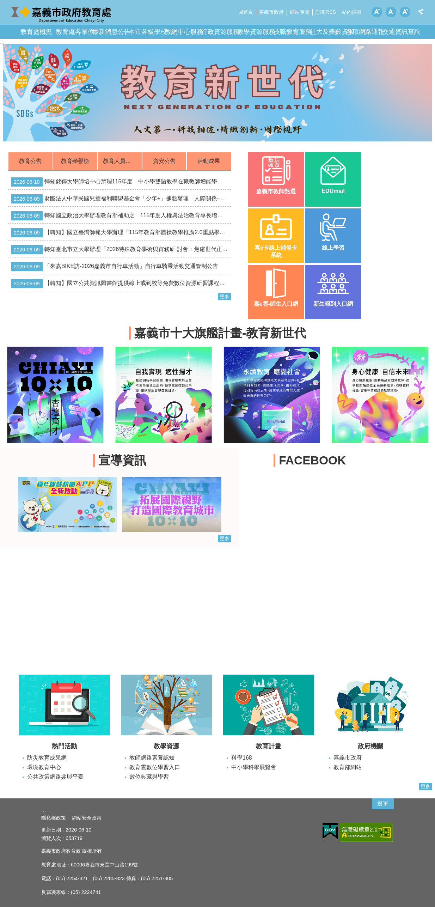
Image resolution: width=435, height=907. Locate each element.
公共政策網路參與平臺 (55, 777)
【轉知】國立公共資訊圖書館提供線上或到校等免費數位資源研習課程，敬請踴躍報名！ (121, 283)
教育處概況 (36, 31)
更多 (224, 296)
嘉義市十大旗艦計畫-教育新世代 (220, 333)
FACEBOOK (312, 460)
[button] (217, 92)
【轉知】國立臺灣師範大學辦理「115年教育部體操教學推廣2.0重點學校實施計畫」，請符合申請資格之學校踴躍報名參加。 (121, 232)
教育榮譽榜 (75, 161)
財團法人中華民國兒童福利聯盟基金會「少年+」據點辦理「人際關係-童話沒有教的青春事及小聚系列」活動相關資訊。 (121, 198)
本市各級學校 (148, 31)
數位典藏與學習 (149, 777)
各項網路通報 (365, 31)
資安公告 (164, 161)
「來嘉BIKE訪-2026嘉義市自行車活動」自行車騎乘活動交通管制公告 (114, 266)
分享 (421, 11)
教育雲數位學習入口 (154, 767)
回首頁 (245, 12)
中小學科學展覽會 (253, 767)
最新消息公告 (111, 31)
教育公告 (30, 161)
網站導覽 (300, 12)
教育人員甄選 (120, 161)
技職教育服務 (293, 31)
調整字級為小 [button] (377, 12)
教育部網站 (347, 767)
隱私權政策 (53, 818)
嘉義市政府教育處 (61, 14)
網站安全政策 (87, 818)
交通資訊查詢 (401, 31)
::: (2, 42)
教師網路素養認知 (151, 758)
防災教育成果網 (47, 758)
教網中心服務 (184, 31)
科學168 (241, 758)
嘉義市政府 (271, 12)
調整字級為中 (391, 12)
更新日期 (51, 830)
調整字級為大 (405, 12)
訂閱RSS (325, 12)
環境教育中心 (44, 767)
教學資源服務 (256, 31)
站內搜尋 (352, 12)
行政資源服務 (220, 31)
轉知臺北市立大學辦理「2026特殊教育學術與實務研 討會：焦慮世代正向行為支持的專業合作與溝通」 (121, 249)
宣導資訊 (122, 460)
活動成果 (208, 161)
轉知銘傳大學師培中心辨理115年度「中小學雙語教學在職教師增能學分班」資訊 (121, 182)
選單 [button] (382, 803)
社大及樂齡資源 (332, 31)
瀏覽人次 (51, 838)
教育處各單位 (75, 31)
